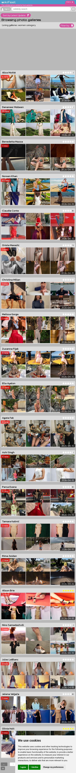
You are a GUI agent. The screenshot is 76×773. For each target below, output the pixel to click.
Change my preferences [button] (53, 767)
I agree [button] (23, 767)
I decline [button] (34, 767)
